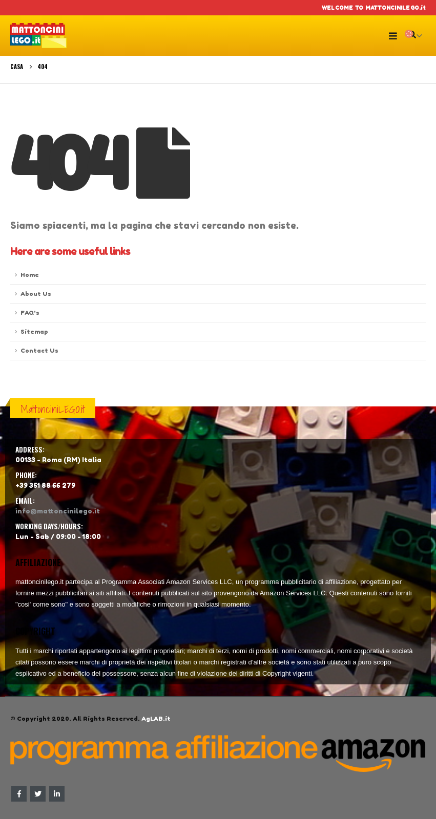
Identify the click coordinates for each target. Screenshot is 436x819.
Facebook (19, 794)
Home (29, 274)
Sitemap (34, 331)
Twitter (38, 794)
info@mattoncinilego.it (57, 511)
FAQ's (29, 312)
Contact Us (39, 350)
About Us (35, 293)
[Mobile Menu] (395, 36)
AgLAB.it (156, 718)
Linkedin (57, 794)
